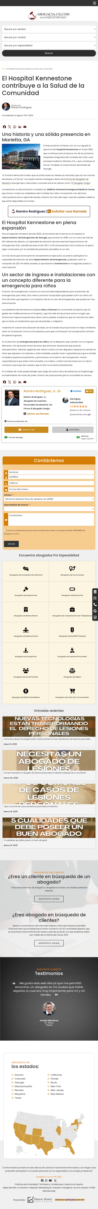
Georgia (19, 1082)
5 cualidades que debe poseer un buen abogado (25, 840)
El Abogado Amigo (81, 183)
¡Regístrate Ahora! (49, 898)
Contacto (23, 1187)
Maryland (20, 1094)
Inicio (4, 69)
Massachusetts (23, 1086)
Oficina (8, 495)
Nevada (19, 1090)
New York (56, 1086)
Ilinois (54, 1082)
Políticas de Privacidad (26, 1184)
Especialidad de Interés (17, 505)
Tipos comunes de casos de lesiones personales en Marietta (31, 806)
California (56, 1074)
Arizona (19, 1074)
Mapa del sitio (10, 1187)
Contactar (26, 429)
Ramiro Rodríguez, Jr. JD (42, 391)
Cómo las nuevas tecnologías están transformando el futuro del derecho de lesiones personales (47, 739)
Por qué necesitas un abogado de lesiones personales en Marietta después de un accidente (45, 773)
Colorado (20, 1078)
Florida (54, 1078)
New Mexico (57, 1094)
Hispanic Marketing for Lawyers (45, 1187)
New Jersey (57, 1090)
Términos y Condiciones (51, 1184)
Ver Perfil (72, 429)
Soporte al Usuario (74, 1184)
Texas (18, 1097)
